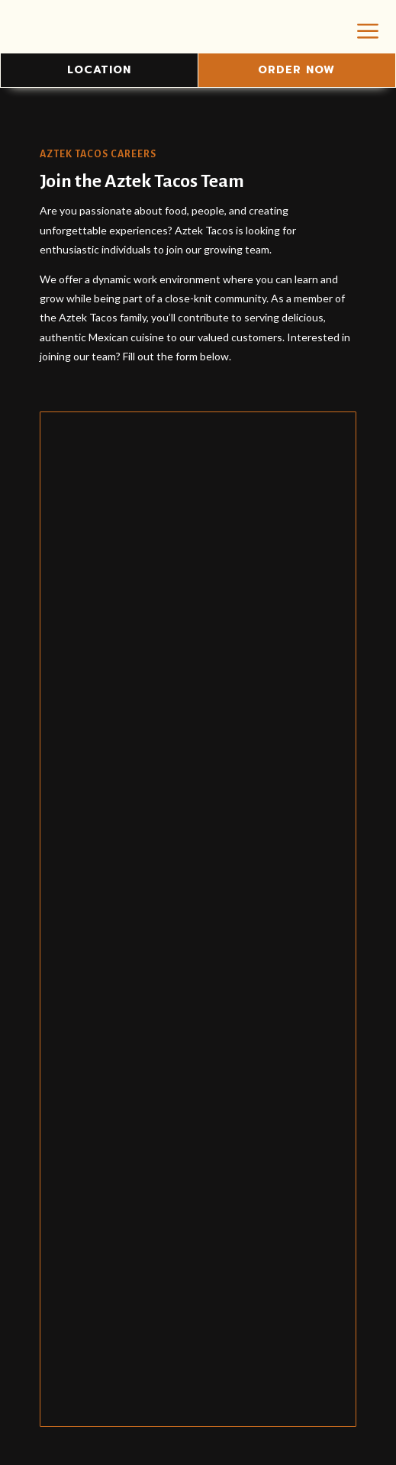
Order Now (296, 70)
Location (99, 70)
